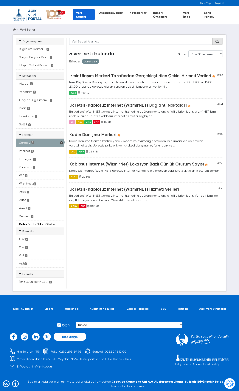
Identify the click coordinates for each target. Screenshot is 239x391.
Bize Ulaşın (70, 337)
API (72, 122)
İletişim (183, 308)
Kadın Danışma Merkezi (92, 134)
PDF (96, 122)
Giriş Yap (205, 2)
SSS (163, 308)
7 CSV (74, 176)
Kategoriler (138, 13)
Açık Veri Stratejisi (212, 308)
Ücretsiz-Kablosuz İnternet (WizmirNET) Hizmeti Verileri (124, 189)
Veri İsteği (187, 14)
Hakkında (72, 308)
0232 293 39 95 (70, 351)
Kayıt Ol (219, 2)
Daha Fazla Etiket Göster (37, 224)
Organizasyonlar (110, 13)
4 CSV (74, 206)
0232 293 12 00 (115, 351)
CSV (80, 122)
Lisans (49, 308)
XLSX (73, 92)
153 (37, 351)
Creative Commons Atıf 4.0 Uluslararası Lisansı (148, 381)
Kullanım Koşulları (102, 308)
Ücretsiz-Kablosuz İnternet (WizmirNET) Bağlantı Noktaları (128, 105)
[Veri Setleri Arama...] (140, 41)
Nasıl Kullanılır (23, 308)
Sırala (182, 54)
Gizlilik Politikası (138, 308)
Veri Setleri (81, 14)
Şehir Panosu (209, 14)
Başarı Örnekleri (160, 14)
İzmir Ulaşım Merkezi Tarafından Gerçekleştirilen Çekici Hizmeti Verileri (140, 75)
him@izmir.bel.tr (41, 366)
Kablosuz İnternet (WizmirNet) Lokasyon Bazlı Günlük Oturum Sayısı (136, 164)
